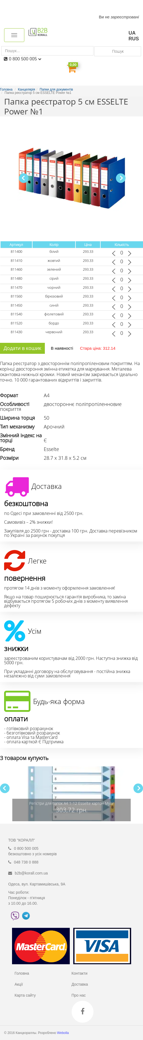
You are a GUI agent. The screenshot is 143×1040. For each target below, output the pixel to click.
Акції (18, 984)
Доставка (79, 984)
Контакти (79, 973)
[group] (71, 793)
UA (132, 33)
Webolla (63, 1033)
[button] (121, 178)
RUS (134, 38)
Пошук (118, 51)
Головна (21, 973)
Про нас (78, 995)
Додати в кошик (22, 348)
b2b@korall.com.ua (31, 873)
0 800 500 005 (25, 59)
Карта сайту (25, 995)
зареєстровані (125, 17)
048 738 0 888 (26, 862)
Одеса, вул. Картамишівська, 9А (36, 884)
